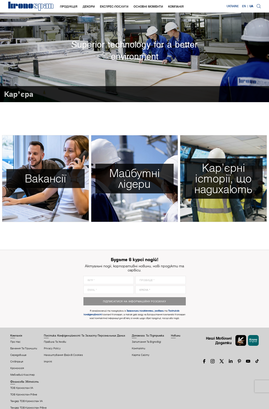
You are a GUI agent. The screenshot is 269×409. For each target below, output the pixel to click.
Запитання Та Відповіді (146, 342)
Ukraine (233, 6)
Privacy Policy (52, 348)
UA (251, 6)
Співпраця (16, 361)
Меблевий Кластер (22, 374)
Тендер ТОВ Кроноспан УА (26, 401)
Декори (89, 6)
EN (244, 6)
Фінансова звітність (24, 382)
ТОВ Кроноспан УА (21, 388)
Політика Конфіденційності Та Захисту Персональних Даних (84, 335)
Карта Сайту (140, 355)
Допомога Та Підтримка (148, 335)
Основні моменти (148, 6)
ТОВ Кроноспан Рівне (23, 394)
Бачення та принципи (23, 348)
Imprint (48, 361)
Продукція (68, 6)
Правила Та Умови (55, 342)
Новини (175, 335)
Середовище (18, 355)
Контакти (138, 348)
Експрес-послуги (114, 6)
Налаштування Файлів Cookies (63, 355)
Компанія (176, 6)
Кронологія (17, 368)
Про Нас (15, 342)
